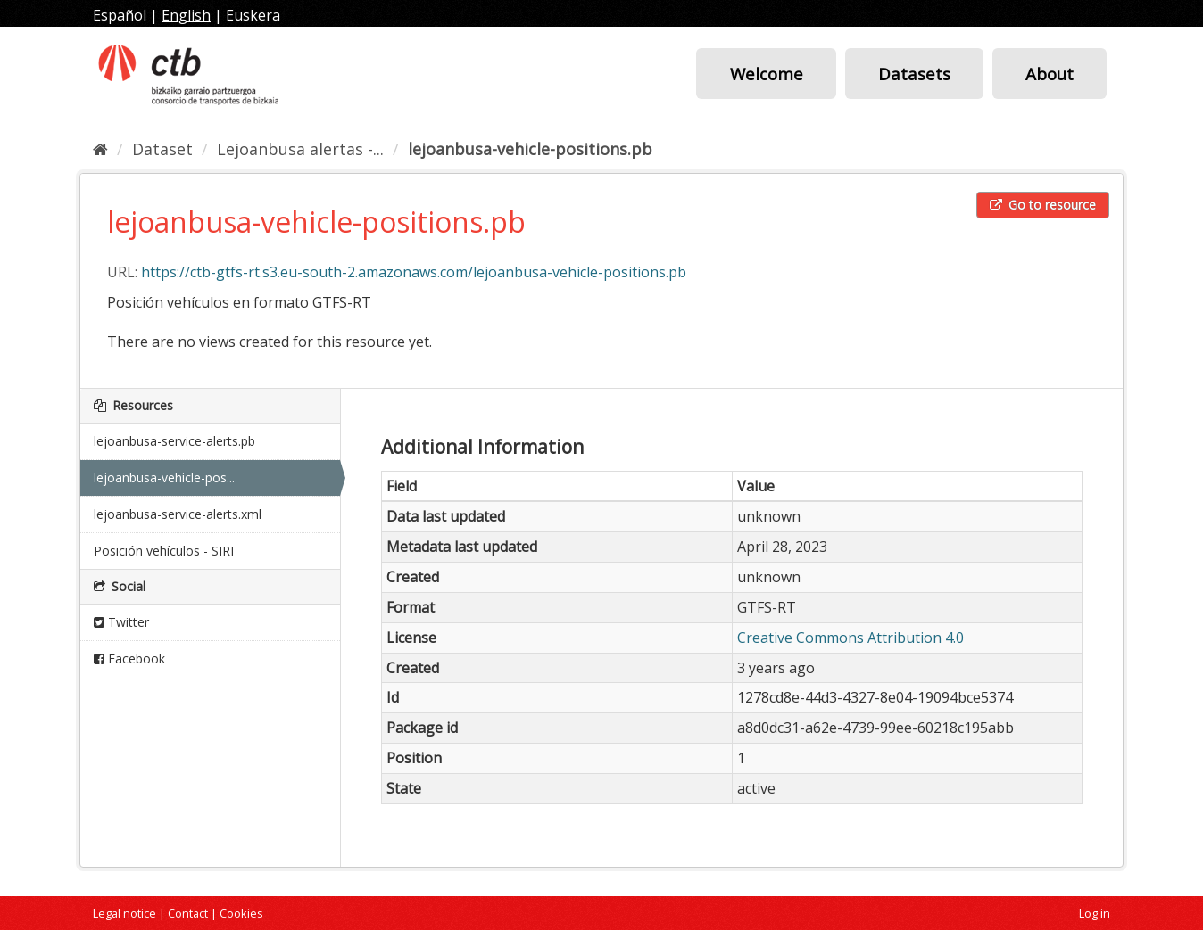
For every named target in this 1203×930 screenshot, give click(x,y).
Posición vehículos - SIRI (164, 550)
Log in (1094, 913)
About (1049, 73)
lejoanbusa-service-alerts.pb (174, 440)
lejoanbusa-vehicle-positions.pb (530, 149)
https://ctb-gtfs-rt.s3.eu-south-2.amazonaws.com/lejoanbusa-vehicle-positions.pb (413, 272)
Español (119, 15)
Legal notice (124, 913)
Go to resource (1043, 204)
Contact (188, 913)
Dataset (162, 149)
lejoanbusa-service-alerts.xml (177, 514)
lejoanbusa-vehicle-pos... (164, 477)
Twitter (121, 621)
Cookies (241, 913)
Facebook (129, 658)
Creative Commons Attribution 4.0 (850, 637)
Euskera (253, 15)
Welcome (766, 73)
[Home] (100, 149)
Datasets (914, 73)
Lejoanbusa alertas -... (300, 149)
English (186, 15)
